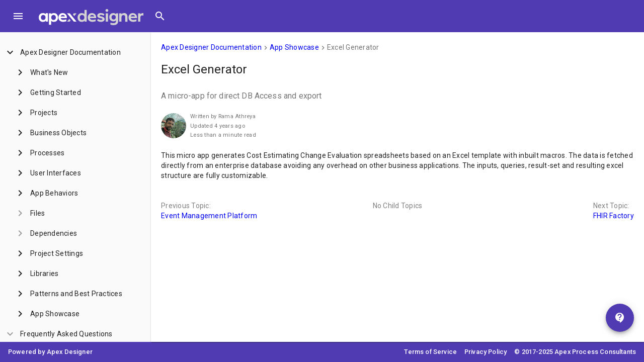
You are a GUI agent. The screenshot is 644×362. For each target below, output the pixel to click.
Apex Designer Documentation (211, 47)
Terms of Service (430, 351)
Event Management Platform (209, 216)
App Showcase (294, 47)
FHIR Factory (613, 216)
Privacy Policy (485, 351)
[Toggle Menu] (18, 16)
